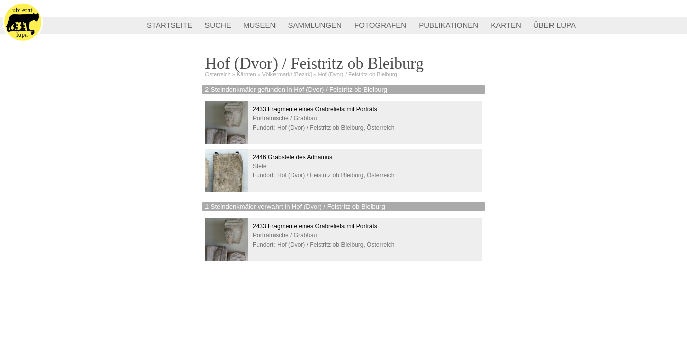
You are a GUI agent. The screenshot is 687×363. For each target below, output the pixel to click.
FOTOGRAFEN (380, 25)
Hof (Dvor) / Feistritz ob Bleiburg (357, 74)
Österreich (218, 74)
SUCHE (217, 25)
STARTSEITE (169, 25)
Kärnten (246, 74)
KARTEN (506, 25)
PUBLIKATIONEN (448, 25)
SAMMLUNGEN (315, 25)
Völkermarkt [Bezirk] (287, 74)
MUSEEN (259, 25)
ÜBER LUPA (554, 25)
